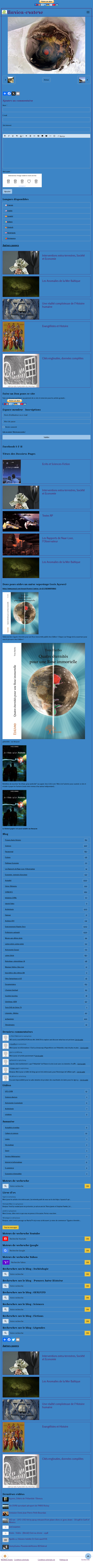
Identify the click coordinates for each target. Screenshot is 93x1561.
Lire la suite (79, 1040)
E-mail (5, 115)
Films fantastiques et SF (46, 978)
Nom (4, 105)
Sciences (46, 845)
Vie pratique (46, 1144)
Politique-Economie (46, 863)
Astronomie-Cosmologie (46, 1102)
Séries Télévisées (46, 886)
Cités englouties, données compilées (62, 358)
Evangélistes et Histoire (55, 326)
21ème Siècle (46, 955)
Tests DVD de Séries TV (46, 1007)
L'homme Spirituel (46, 990)
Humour (46, 915)
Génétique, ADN (46, 1001)
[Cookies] (5, 1556)
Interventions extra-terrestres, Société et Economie (63, 257)
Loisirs (46, 1139)
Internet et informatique (46, 1162)
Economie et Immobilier (46, 1173)
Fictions (46, 857)
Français (9, 205)
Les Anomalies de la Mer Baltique (61, 280)
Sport (46, 1150)
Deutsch (9, 227)
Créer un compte (7, 432)
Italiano (9, 222)
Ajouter (7, 191)
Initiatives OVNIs (46, 897)
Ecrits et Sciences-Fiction (56, 464)
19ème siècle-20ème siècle (46, 943)
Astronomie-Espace (46, 949)
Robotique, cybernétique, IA (46, 961)
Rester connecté (11, 427)
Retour (46, 80)
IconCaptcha (22, 186)
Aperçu (61, 136)
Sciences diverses (46, 1097)
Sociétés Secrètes (46, 995)
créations (46, 1114)
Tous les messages (10, 1227)
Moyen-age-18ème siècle (46, 938)
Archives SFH (46, 920)
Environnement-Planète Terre (46, 926)
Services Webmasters (46, 1156)
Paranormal (46, 851)
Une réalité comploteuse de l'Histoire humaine (63, 305)
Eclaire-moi (15, 1068)
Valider (46, 437)
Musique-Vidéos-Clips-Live (46, 967)
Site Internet (7, 125)
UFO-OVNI (46, 1091)
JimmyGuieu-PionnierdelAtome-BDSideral (28, 1542)
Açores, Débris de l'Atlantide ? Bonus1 (26, 1498)
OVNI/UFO (46, 892)
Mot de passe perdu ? (19, 432)
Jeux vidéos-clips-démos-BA (46, 972)
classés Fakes (46, 903)
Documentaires (46, 984)
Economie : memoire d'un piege (46, 874)
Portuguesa (10, 238)
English (8, 211)
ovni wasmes (15, 1525)
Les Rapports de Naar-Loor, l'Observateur (57, 540)
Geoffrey (14, 1044)
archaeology (46, 1018)
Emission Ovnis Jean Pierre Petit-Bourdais (28, 1511)
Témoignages (46, 1024)
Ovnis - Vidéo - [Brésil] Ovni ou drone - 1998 (29, 1530)
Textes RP (47, 515)
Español (9, 216)
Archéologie (46, 909)
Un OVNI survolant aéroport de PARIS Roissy (30, 1505)
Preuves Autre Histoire (46, 840)
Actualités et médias (46, 1127)
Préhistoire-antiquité (46, 932)
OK (87, 1186)
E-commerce (46, 1167)
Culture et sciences (46, 1133)
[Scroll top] (88, 1556)
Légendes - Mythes (46, 1013)
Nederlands (10, 233)
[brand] (5, 12)
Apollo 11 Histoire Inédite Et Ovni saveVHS (29, 1536)
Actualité (46, 880)
